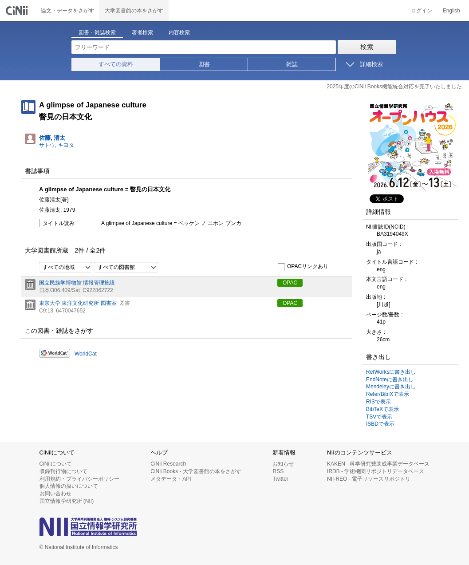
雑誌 (292, 64)
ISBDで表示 (380, 424)
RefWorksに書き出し (391, 372)
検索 (367, 47)
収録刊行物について (63, 471)
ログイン (421, 11)
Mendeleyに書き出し (391, 386)
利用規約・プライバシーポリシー (79, 479)
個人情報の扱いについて (68, 486)
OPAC (290, 283)
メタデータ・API (170, 479)
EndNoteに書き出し (390, 379)
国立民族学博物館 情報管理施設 (77, 283)
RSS (278, 471)
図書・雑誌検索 (97, 32)
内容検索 (179, 32)
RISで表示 (378, 402)
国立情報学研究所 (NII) (66, 501)
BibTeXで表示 (382, 409)
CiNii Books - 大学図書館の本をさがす (195, 471)
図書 (204, 64)
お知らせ (283, 464)
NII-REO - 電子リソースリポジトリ (368, 479)
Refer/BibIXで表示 (387, 394)
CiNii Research (168, 464)
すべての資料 (116, 64)
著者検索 (142, 32)
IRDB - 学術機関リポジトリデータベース (375, 471)
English (451, 11)
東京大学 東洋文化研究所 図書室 (78, 303)
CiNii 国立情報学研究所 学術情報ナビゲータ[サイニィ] (17, 10)
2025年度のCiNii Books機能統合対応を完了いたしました (394, 86)
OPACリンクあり (302, 267)
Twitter (280, 479)
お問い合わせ (55, 493)
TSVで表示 (379, 417)
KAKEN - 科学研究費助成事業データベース (378, 464)
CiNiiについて (55, 464)
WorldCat (86, 354)
